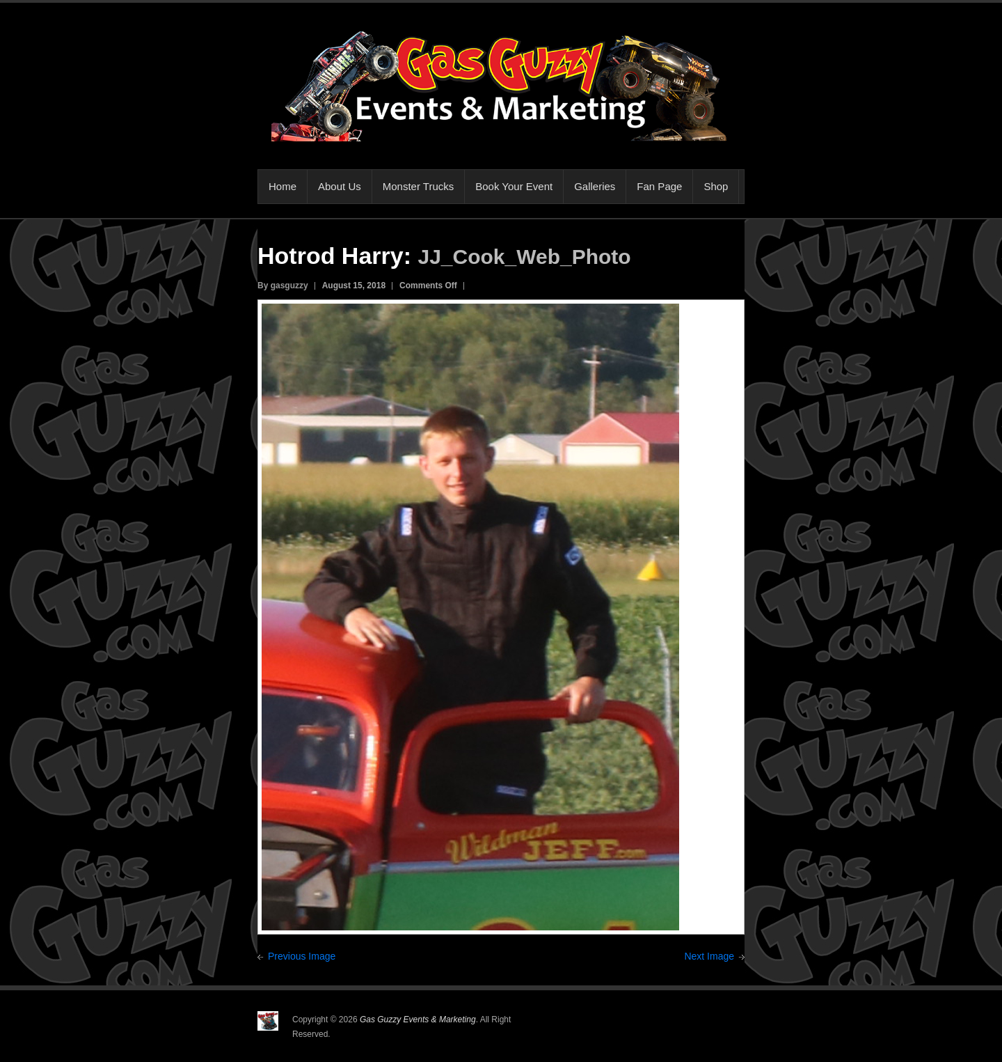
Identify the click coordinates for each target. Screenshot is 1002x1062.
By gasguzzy (282, 285)
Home (282, 186)
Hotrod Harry (330, 255)
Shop (715, 186)
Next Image (709, 956)
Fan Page (659, 186)
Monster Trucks (418, 186)
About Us (339, 186)
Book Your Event (513, 186)
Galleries (594, 186)
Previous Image (301, 956)
